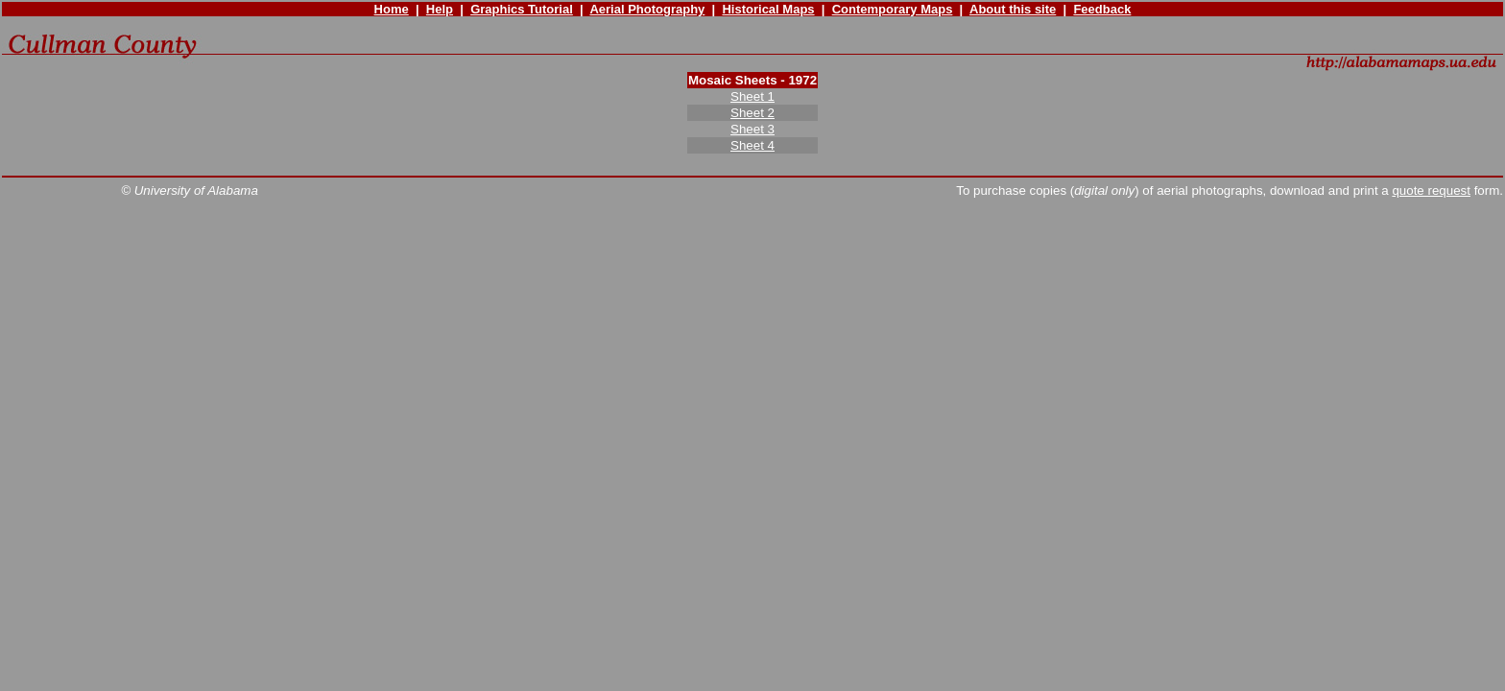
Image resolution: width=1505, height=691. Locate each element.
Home (391, 9)
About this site (1012, 9)
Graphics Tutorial (521, 9)
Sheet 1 (752, 96)
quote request (1431, 190)
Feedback (1102, 9)
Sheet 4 (752, 145)
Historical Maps (768, 9)
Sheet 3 (752, 129)
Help (439, 9)
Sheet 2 (752, 113)
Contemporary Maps (892, 9)
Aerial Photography (647, 9)
